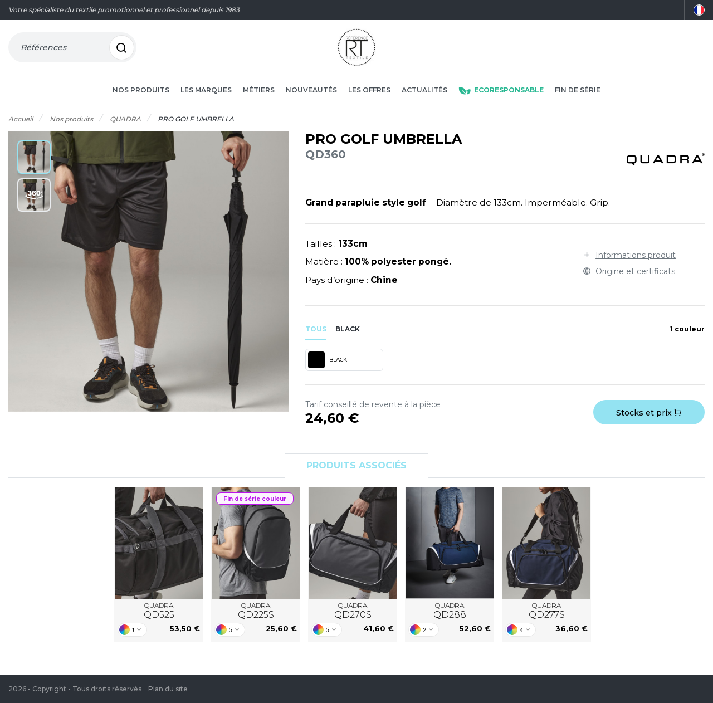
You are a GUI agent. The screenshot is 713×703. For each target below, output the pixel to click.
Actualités (424, 95)
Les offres (369, 95)
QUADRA (159, 616)
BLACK (327, 365)
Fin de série (577, 95)
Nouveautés (311, 95)
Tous (315, 334)
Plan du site (168, 689)
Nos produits (141, 95)
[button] (34, 162)
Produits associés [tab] (356, 471)
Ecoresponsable (501, 95)
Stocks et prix (649, 418)
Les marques (206, 95)
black (347, 334)
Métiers (259, 95)
